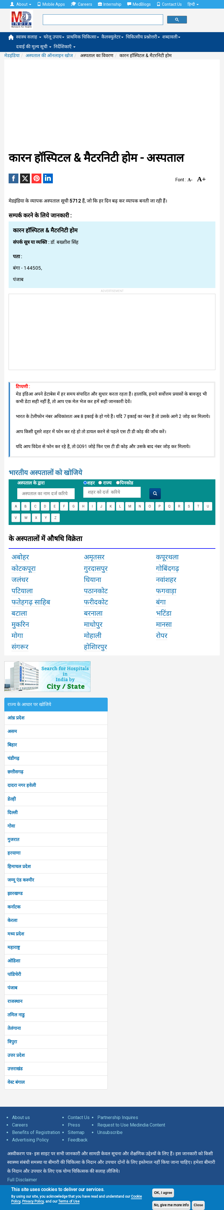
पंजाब (12, 988)
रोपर (161, 636)
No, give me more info (171, 1205)
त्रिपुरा (12, 1041)
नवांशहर (166, 580)
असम (12, 731)
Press (74, 1125)
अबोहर (20, 557)
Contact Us (169, 4)
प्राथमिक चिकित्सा (83, 37)
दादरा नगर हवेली (21, 785)
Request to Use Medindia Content (131, 1125)
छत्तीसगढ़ (15, 772)
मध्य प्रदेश (15, 934)
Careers (81, 4)
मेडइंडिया (12, 55)
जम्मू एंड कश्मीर (20, 880)
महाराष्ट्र (13, 947)
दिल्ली (12, 812)
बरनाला (93, 613)
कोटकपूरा (23, 569)
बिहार (12, 745)
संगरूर (19, 647)
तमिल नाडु (16, 1015)
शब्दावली (171, 37)
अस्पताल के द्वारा (31, 483)
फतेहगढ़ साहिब (30, 602)
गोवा (11, 826)
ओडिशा (13, 961)
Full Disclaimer (22, 1179)
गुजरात (13, 839)
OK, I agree (163, 1193)
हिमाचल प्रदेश (19, 866)
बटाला (19, 613)
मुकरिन (20, 624)
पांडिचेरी (14, 974)
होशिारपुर (95, 647)
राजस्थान (14, 1001)
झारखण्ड (15, 893)
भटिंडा (163, 613)
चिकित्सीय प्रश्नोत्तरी (143, 37)
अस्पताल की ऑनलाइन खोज (49, 55)
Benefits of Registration (36, 1132)
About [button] (20, 4)
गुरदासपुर (96, 569)
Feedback (78, 1140)
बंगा (161, 602)
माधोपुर (93, 624)
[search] (102, 20)
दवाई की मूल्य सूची (33, 46)
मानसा (164, 624)
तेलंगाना (14, 1028)
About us (21, 1117)
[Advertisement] (112, 105)
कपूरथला (167, 557)
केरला (12, 920)
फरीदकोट (96, 602)
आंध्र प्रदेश (15, 718)
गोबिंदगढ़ (167, 569)
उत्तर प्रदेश (16, 1055)
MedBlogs (139, 4)
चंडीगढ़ (13, 758)
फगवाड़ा (166, 591)
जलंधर (19, 580)
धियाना (92, 580)
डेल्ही (11, 799)
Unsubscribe (110, 1132)
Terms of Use (69, 1201)
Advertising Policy (30, 1140)
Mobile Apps (51, 4)
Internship (109, 4)
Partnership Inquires (117, 1117)
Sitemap (76, 1132)
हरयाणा (13, 853)
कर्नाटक (13, 907)
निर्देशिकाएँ (65, 46)
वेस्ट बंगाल (16, 1082)
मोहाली (92, 636)
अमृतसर (94, 557)
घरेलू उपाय (54, 37)
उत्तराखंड (15, 1068)
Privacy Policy (33, 1201)
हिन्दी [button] (193, 4)
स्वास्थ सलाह (28, 37)
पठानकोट (96, 591)
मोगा (17, 636)
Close (198, 1205)
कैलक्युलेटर (112, 37)
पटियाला (22, 591)
